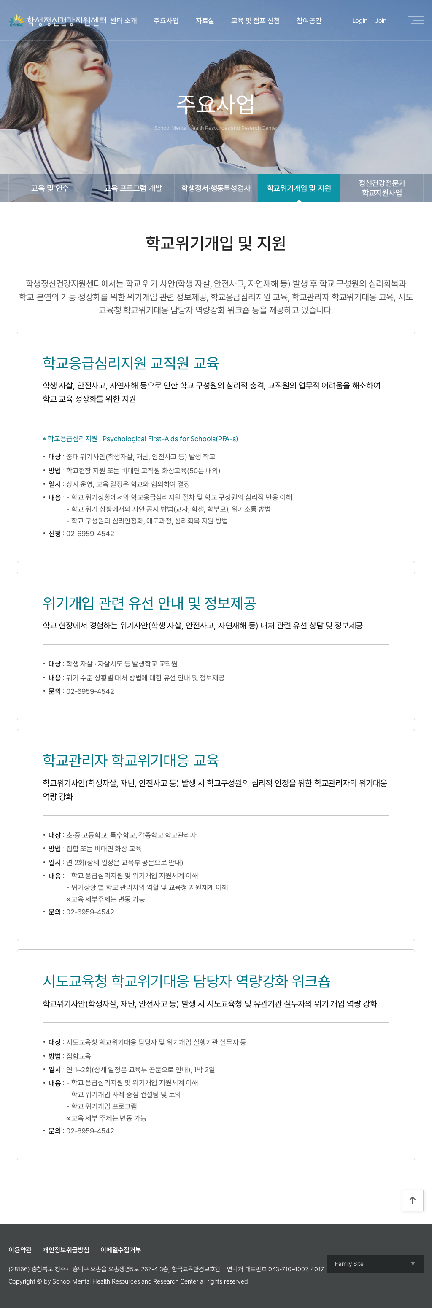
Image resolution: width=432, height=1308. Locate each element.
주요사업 (166, 20)
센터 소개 (123, 20)
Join (380, 20)
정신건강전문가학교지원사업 (382, 187)
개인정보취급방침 (66, 1250)
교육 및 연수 (50, 188)
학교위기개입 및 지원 (299, 188)
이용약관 (20, 1250)
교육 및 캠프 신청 (255, 20)
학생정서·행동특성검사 (215, 188)
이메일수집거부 (120, 1250)
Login (359, 20)
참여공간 (309, 20)
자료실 (205, 20)
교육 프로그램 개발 (133, 188)
